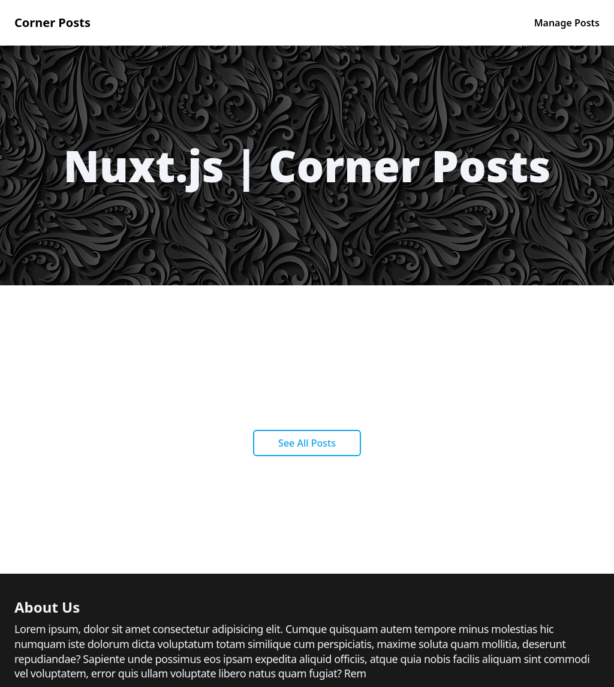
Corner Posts (52, 22)
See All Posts (307, 443)
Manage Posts (567, 22)
